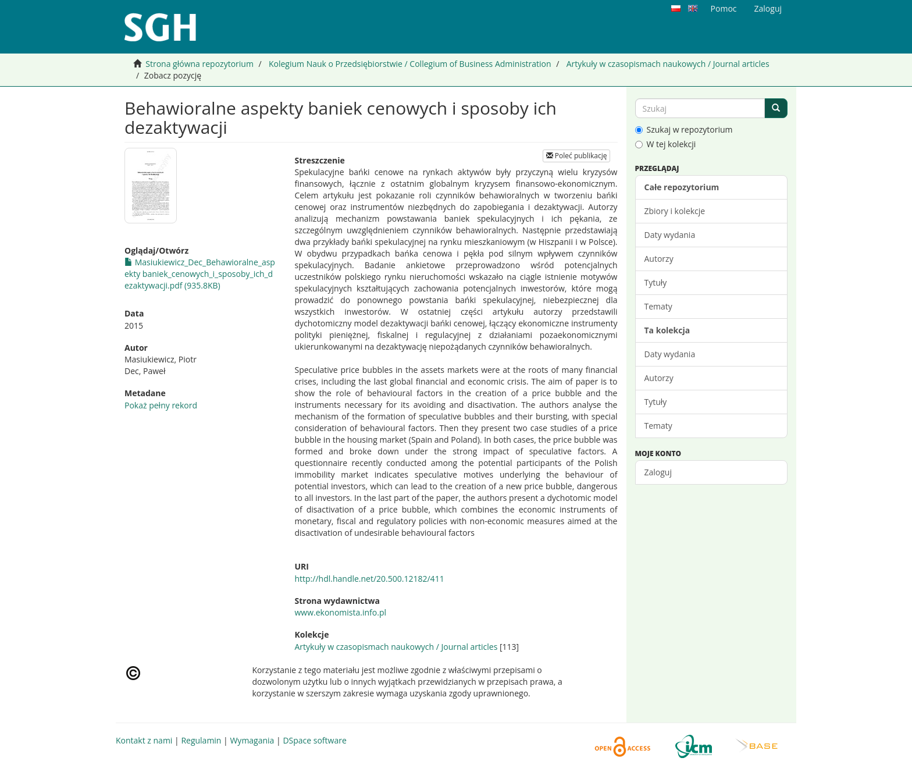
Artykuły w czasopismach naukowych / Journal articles (668, 63)
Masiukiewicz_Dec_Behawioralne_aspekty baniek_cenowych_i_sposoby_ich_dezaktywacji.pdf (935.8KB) (199, 274)
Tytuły (655, 282)
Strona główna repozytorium (199, 63)
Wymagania (252, 740)
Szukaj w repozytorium (684, 129)
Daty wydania (670, 234)
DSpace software (314, 740)
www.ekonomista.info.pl (340, 612)
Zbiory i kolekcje (675, 210)
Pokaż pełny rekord (160, 405)
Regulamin (201, 740)
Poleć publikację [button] (576, 156)
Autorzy (659, 258)
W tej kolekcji (665, 144)
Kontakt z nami (144, 740)
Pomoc (724, 8)
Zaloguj (658, 472)
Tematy (658, 306)
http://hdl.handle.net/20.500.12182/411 (369, 578)
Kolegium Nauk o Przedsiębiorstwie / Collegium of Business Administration (410, 63)
